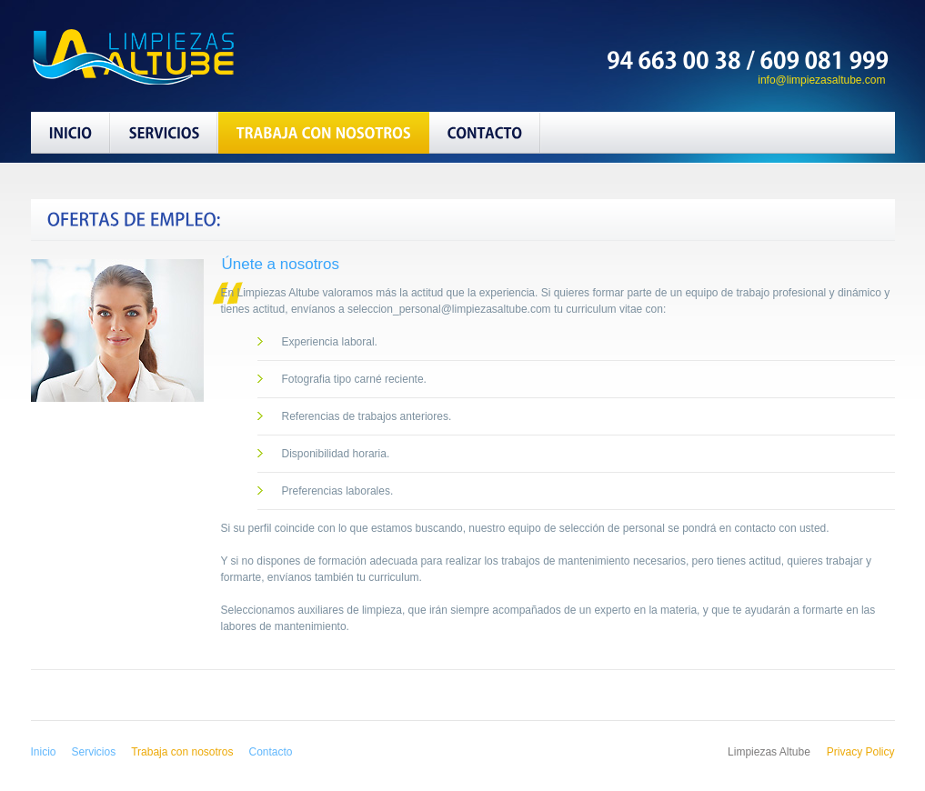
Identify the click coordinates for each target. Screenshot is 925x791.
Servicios (94, 752)
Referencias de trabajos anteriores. (367, 416)
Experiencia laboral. (329, 341)
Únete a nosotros (280, 264)
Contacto (271, 752)
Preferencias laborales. (338, 491)
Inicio (43, 752)
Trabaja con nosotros (182, 752)
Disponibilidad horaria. (336, 453)
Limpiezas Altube (157, 56)
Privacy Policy (861, 752)
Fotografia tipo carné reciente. (354, 379)
